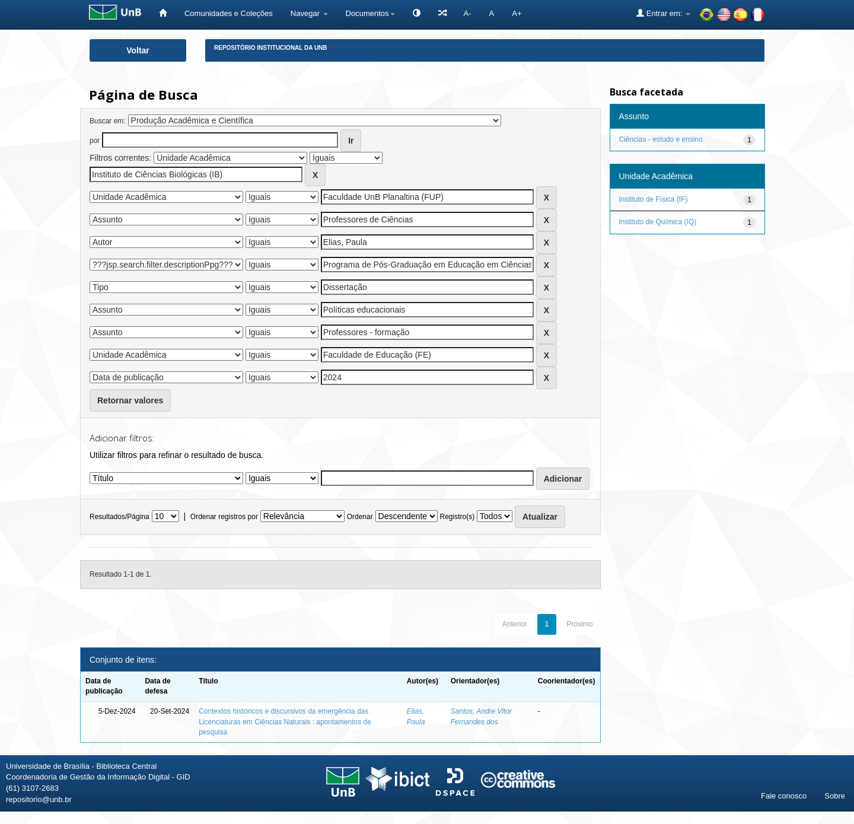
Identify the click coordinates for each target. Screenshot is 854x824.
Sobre (834, 795)
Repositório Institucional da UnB (270, 47)
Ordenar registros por (224, 517)
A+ (516, 13)
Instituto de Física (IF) (653, 199)
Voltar (137, 50)
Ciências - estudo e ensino (661, 139)
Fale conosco (784, 795)
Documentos (370, 13)
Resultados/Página (119, 517)
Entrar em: (663, 13)
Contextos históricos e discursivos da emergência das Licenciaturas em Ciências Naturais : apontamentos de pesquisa (285, 721)
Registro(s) (456, 517)
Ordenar (360, 517)
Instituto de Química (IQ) (658, 222)
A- (467, 13)
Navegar (309, 13)
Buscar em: (108, 121)
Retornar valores (130, 400)
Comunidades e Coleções (228, 13)
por (95, 140)
